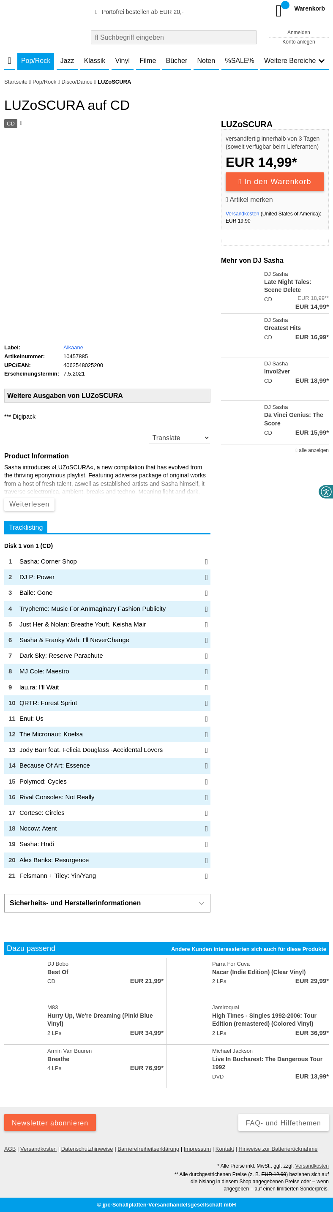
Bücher (177, 60)
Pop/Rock (35, 60)
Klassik (95, 60)
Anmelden (298, 32)
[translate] (179, 437)
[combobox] (174, 37)
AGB (10, 1149)
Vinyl (122, 60)
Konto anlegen (298, 42)
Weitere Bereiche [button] (294, 60)
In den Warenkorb (275, 181)
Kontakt (225, 1149)
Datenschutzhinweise (87, 1149)
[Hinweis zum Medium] (20, 124)
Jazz (67, 60)
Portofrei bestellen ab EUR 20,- (138, 11)
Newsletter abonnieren (50, 1123)
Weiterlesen (29, 504)
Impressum (197, 1149)
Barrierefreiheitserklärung (148, 1149)
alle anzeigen (312, 450)
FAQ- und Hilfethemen (283, 1123)
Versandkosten (242, 214)
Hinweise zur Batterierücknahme (277, 1149)
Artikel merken (249, 199)
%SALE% (239, 60)
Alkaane (73, 347)
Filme (147, 60)
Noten (206, 60)
